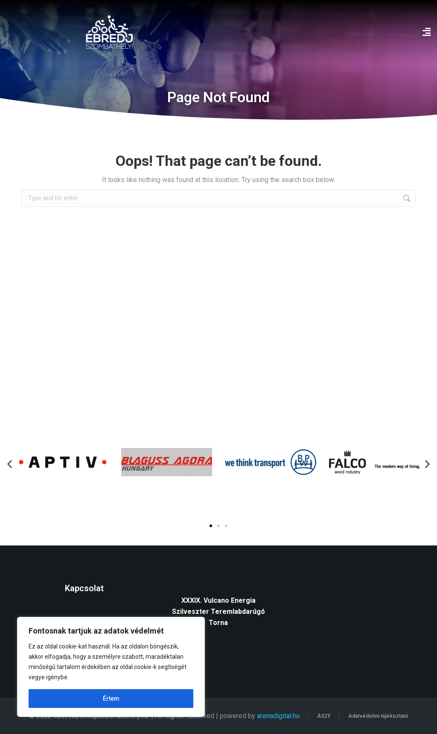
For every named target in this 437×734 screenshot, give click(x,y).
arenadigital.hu (278, 716)
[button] (426, 32)
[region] (111, 667)
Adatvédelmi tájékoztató (378, 716)
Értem (111, 698)
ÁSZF (324, 716)
